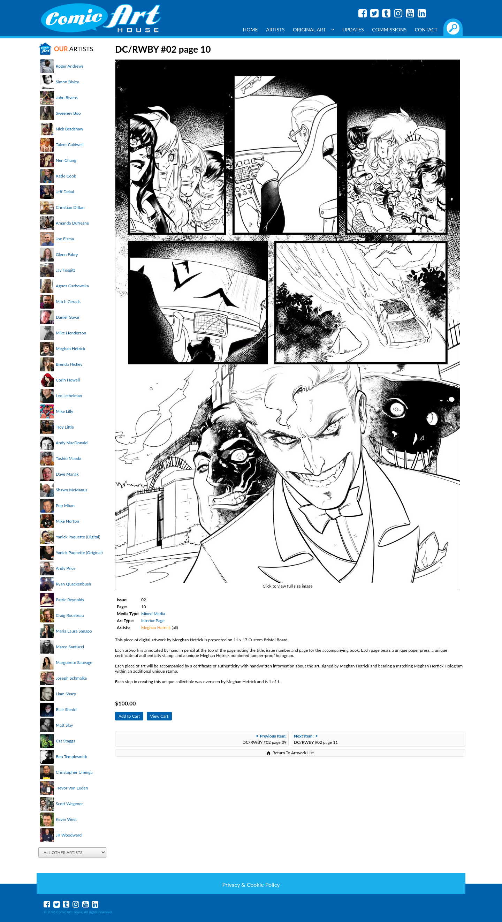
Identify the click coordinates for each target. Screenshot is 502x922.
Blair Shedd (66, 709)
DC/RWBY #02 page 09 (265, 739)
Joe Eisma (65, 238)
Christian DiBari (70, 207)
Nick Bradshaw (69, 128)
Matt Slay (64, 725)
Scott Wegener (69, 803)
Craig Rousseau (70, 615)
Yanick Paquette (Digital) (78, 536)
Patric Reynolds (70, 599)
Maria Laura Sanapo (74, 631)
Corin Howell (68, 380)
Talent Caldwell (70, 144)
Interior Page (153, 620)
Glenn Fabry (67, 254)
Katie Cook (66, 176)
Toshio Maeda (68, 458)
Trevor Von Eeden (72, 788)
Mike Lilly (64, 411)
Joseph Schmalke (71, 678)
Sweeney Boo (68, 113)
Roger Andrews (70, 66)
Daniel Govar (67, 317)
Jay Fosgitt (65, 270)
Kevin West (66, 819)
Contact (426, 29)
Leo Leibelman (69, 395)
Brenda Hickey (69, 364)
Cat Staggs (65, 740)
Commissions (389, 29)
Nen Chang (66, 160)
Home (250, 29)
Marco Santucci (70, 646)
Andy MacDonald (72, 442)
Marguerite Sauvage (74, 662)
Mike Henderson (71, 332)
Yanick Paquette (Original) (79, 552)
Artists (275, 29)
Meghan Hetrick (70, 348)
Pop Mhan (65, 505)
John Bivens (67, 97)
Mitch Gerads (68, 301)
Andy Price (66, 568)
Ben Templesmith (71, 756)
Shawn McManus (71, 489)
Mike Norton (67, 521)
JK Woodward (69, 835)
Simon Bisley (67, 81)
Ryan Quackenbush (73, 584)
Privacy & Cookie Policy (251, 884)
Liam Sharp (66, 693)
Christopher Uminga (74, 772)
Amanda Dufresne (72, 223)
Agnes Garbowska (72, 285)
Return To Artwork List (293, 752)
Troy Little (65, 427)
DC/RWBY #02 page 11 (316, 739)
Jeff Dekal (65, 191)
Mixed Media (153, 613)
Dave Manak (67, 474)
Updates (353, 29)
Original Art (313, 29)
